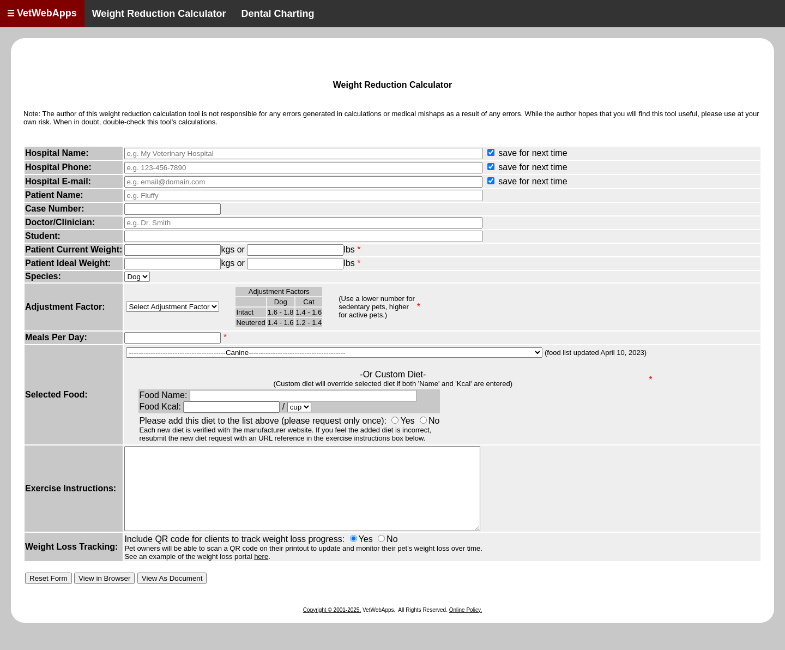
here (261, 573)
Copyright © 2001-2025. (332, 626)
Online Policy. (465, 626)
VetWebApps (42, 13)
